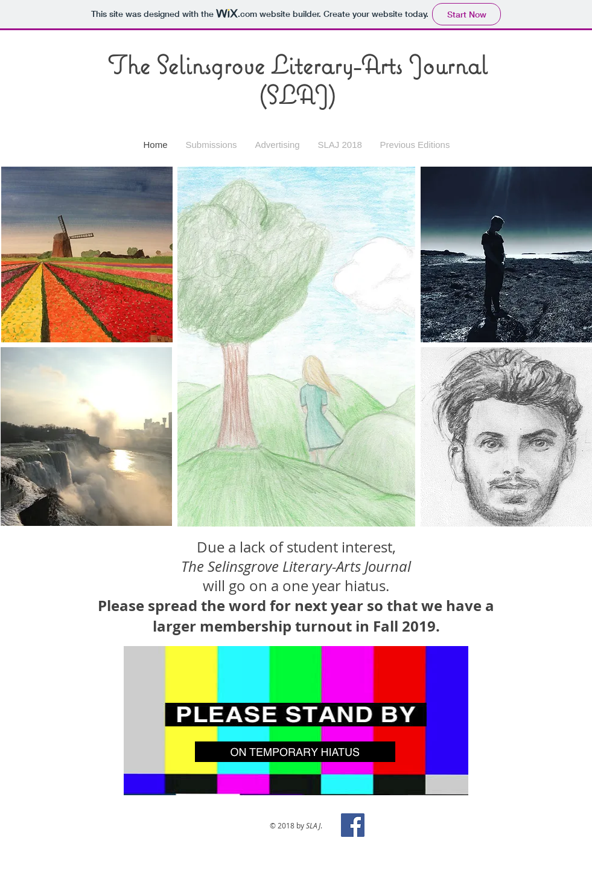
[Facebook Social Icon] (352, 825)
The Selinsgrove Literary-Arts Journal (297, 64)
